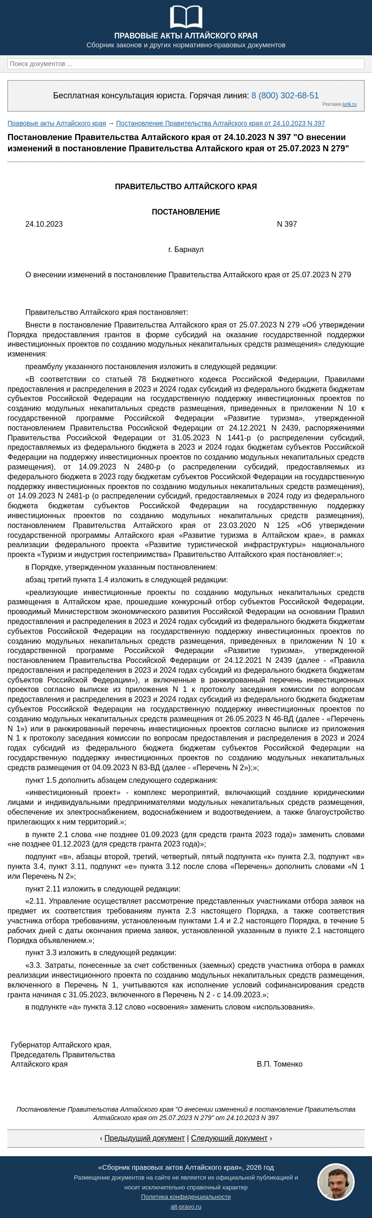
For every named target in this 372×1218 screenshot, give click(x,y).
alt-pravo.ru (186, 1206)
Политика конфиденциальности (186, 1196)
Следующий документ (229, 1138)
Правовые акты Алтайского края (56, 123)
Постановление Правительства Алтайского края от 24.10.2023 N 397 (220, 123)
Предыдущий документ (144, 1138)
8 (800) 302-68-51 (285, 95)
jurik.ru (350, 104)
